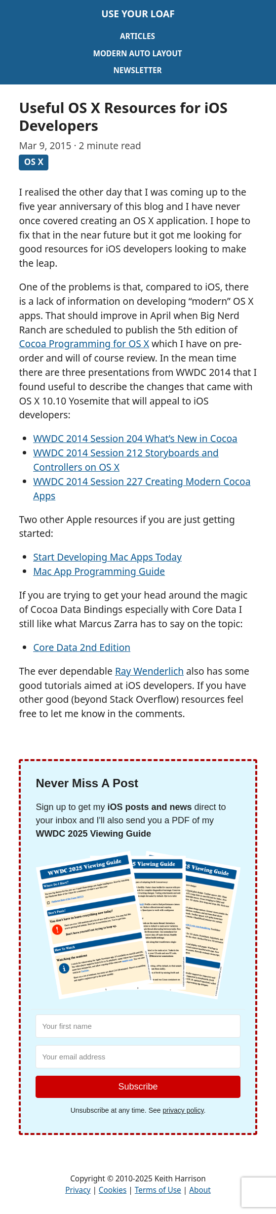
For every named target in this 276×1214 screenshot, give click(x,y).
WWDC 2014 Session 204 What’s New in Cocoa (135, 438)
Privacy (77, 1190)
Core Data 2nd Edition (81, 647)
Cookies (112, 1190)
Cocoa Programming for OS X (84, 343)
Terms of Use (158, 1190)
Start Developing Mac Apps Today (107, 557)
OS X (33, 162)
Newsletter (137, 70)
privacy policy (182, 1110)
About (200, 1190)
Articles (137, 36)
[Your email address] (138, 1056)
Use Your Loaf (138, 13)
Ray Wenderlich (149, 671)
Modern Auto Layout (137, 53)
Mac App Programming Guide (99, 571)
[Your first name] (138, 1026)
